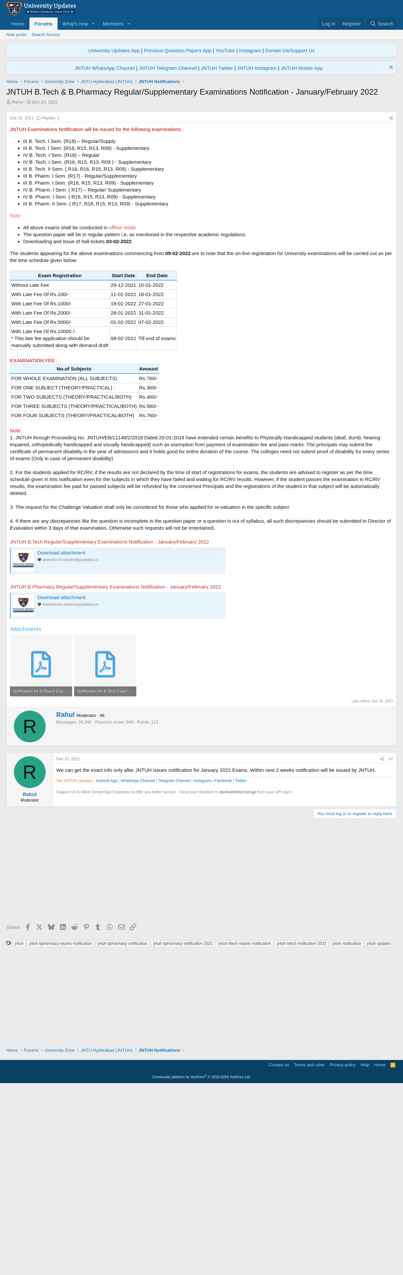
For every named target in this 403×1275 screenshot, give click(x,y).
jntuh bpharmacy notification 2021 (182, 1132)
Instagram (250, 50)
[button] (93, 24)
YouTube (225, 50)
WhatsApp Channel (138, 969)
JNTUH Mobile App (302, 68)
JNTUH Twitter (217, 68)
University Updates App (114, 50)
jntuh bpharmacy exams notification (60, 1132)
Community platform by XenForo (201, 1265)
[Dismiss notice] (390, 68)
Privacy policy (343, 1253)
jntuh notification (347, 1132)
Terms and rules (309, 1253)
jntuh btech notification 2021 (301, 1132)
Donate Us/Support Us (290, 50)
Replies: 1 (48, 210)
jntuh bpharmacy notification (122, 1132)
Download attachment (61, 645)
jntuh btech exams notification (245, 1132)
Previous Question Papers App (177, 50)
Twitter (240, 969)
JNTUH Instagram (257, 68)
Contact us (279, 1253)
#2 (391, 947)
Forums (43, 23)
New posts (16, 34)
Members (113, 23)
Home (17, 23)
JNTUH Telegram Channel (168, 68)
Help (365, 1253)
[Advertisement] (201, 155)
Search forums (46, 34)
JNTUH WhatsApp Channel (104, 68)
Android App (106, 969)
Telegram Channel (174, 969)
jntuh (19, 1132)
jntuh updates (379, 1132)
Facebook (223, 969)
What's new (75, 23)
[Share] (391, 211)
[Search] (382, 24)
